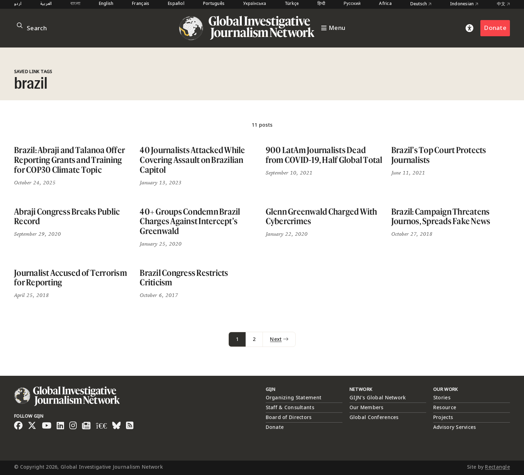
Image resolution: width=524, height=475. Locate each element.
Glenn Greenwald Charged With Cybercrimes (321, 217)
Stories (441, 398)
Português (214, 4)
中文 (503, 4)
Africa (385, 4)
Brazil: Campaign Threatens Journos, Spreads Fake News (441, 217)
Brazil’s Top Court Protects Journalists (438, 155)
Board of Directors (289, 417)
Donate (495, 28)
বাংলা (75, 4)
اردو (17, 4)
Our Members (366, 408)
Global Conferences (374, 417)
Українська (254, 4)
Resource (444, 408)
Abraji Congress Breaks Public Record (67, 217)
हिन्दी (321, 4)
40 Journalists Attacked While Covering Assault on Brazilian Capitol (192, 160)
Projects (443, 417)
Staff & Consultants (290, 408)
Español (176, 4)
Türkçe (292, 4)
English (106, 4)
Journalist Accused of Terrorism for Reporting (70, 278)
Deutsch (421, 4)
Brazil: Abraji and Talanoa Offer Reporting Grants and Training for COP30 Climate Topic (69, 160)
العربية (46, 4)
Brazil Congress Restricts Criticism (184, 278)
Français (140, 4)
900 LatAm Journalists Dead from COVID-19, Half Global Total (324, 155)
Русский (352, 4)
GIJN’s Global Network (377, 398)
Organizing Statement (294, 398)
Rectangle (497, 467)
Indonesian (464, 4)
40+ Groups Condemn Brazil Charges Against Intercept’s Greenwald (190, 221)
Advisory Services (454, 427)
